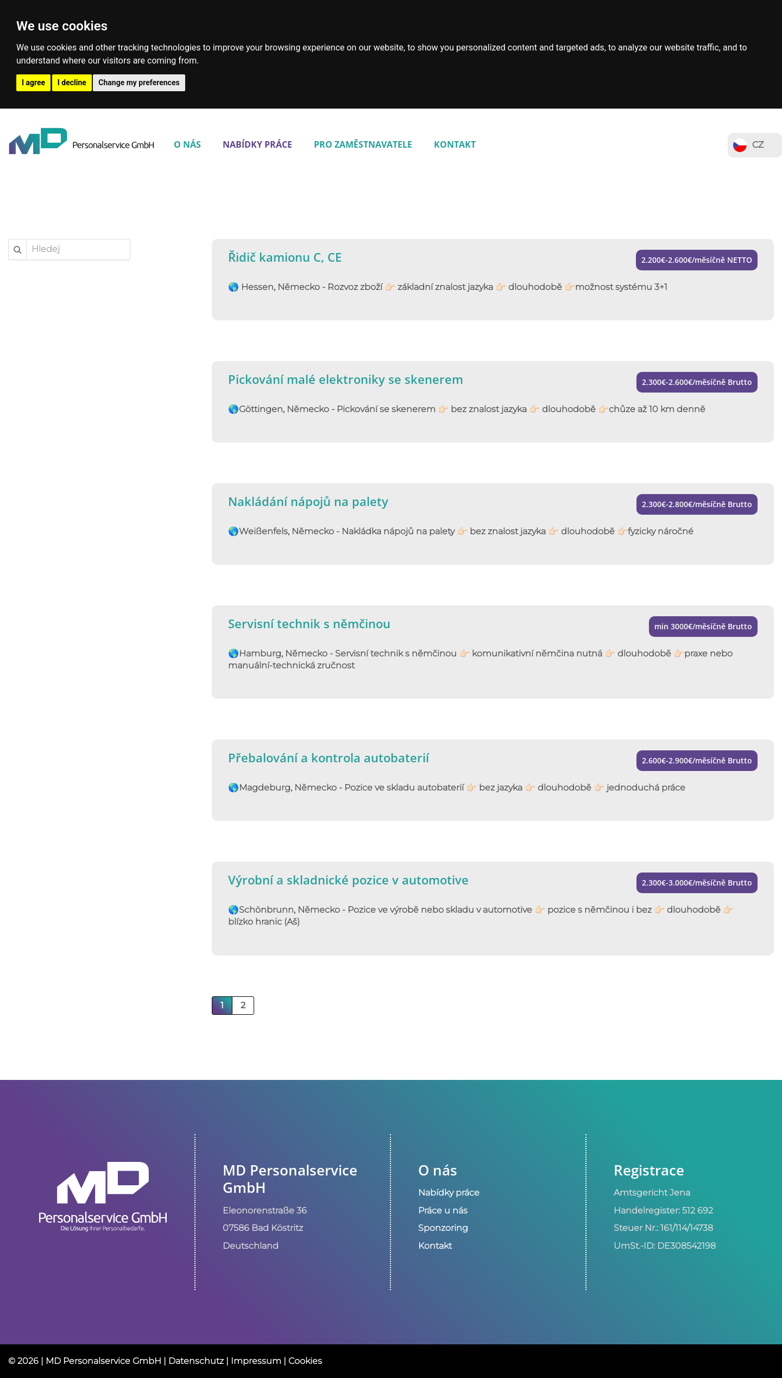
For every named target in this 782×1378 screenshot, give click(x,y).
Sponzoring (443, 1228)
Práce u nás (443, 1210)
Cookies (305, 1361)
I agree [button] (33, 82)
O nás (187, 144)
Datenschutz (196, 1361)
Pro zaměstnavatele (363, 144)
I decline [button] (72, 82)
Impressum (256, 1361)
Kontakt (455, 144)
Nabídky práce (257, 144)
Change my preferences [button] (138, 82)
